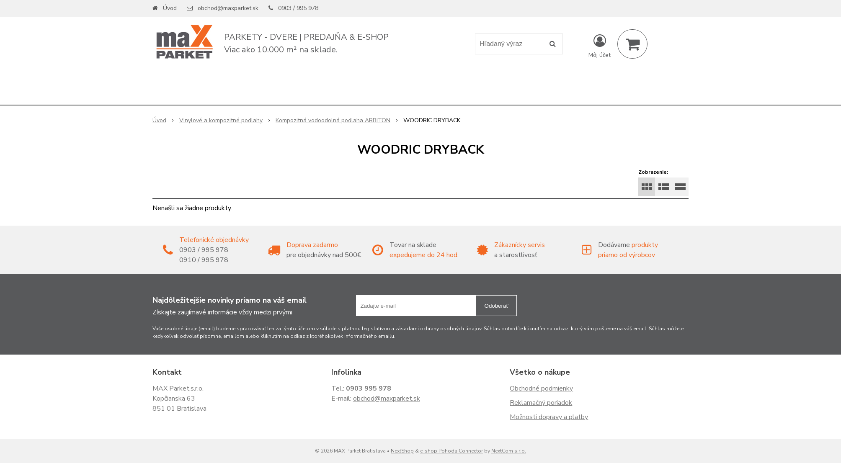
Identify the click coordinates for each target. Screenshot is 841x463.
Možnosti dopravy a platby (549, 417)
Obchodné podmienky (541, 388)
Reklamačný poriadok (541, 402)
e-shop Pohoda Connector (451, 451)
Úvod (170, 8)
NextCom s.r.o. (508, 451)
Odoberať (496, 306)
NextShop (402, 451)
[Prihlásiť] (599, 45)
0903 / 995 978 (298, 8)
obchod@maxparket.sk (228, 8)
